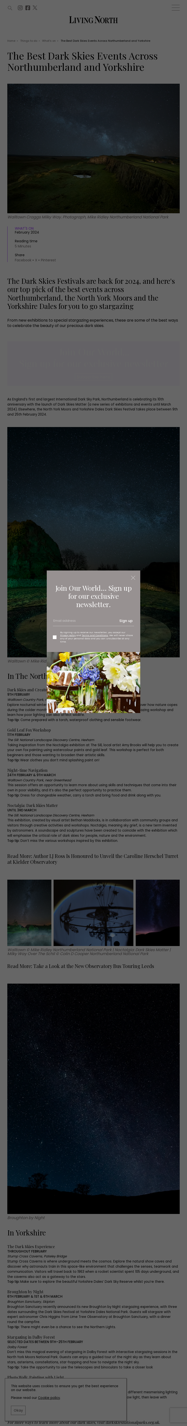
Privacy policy (68, 635)
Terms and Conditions (95, 635)
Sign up (126, 620)
